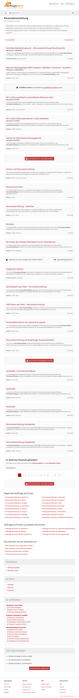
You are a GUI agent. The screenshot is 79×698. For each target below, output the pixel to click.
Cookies (62, 687)
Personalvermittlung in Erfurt (52, 509)
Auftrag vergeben (38, 463)
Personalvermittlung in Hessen (53, 514)
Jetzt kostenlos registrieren (39, 668)
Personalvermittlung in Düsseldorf (17, 506)
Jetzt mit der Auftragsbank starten (40, 361)
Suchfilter (10, 40)
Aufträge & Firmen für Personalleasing (55, 534)
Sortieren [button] (69, 40)
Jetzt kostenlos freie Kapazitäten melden (19, 545)
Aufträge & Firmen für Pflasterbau (54, 531)
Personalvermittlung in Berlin (15, 500)
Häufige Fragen (45, 684)
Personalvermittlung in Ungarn (16, 512)
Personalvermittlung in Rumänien (54, 512)
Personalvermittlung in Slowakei (16, 514)
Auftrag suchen (13, 570)
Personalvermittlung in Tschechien (17, 517)
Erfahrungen (7, 687)
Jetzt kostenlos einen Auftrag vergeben (18, 548)
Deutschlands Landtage (29, 692)
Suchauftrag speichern (63, 260)
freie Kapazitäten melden (53, 463)
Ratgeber (6, 692)
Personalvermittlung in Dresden (53, 506)
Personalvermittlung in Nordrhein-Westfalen (57, 517)
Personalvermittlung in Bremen (16, 509)
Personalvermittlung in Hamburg (16, 497)
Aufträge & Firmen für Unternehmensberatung (58, 529)
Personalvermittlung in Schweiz (16, 503)
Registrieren (54, 4)
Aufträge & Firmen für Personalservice (18, 534)
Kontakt (6, 689)
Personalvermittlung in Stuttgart (53, 500)
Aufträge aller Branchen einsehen (17, 551)
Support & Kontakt (46, 687)
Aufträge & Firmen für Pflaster (15, 531)
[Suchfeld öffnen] (73, 13)
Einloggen (70, 4)
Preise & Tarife (26, 689)
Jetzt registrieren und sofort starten (39, 159)
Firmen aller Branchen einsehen (16, 554)
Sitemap (43, 689)
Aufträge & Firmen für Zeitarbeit (16, 529)
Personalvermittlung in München (53, 497)
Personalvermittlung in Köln (52, 503)
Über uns (6, 684)
